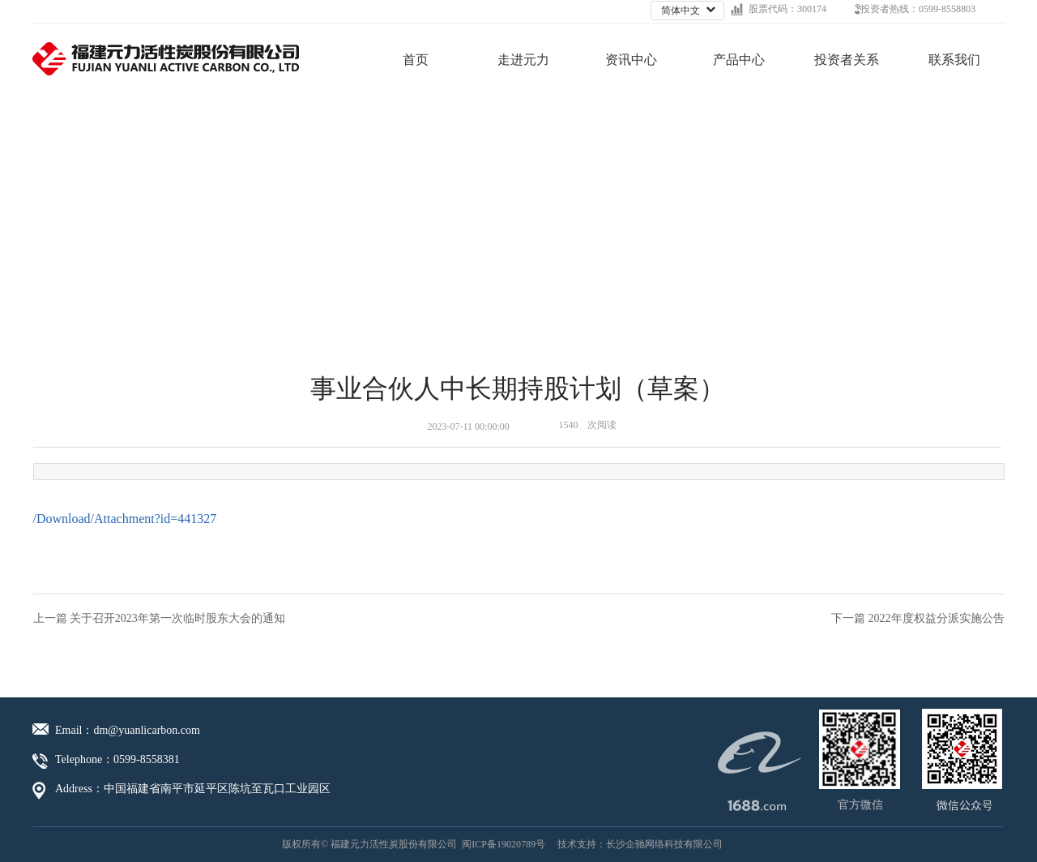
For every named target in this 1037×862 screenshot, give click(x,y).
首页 (416, 59)
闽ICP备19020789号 (503, 844)
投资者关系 (846, 59)
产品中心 (739, 59)
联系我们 (954, 59)
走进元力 (523, 59)
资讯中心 (631, 59)
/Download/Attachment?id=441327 (125, 518)
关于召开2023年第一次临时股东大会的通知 (177, 618)
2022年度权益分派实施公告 (936, 618)
